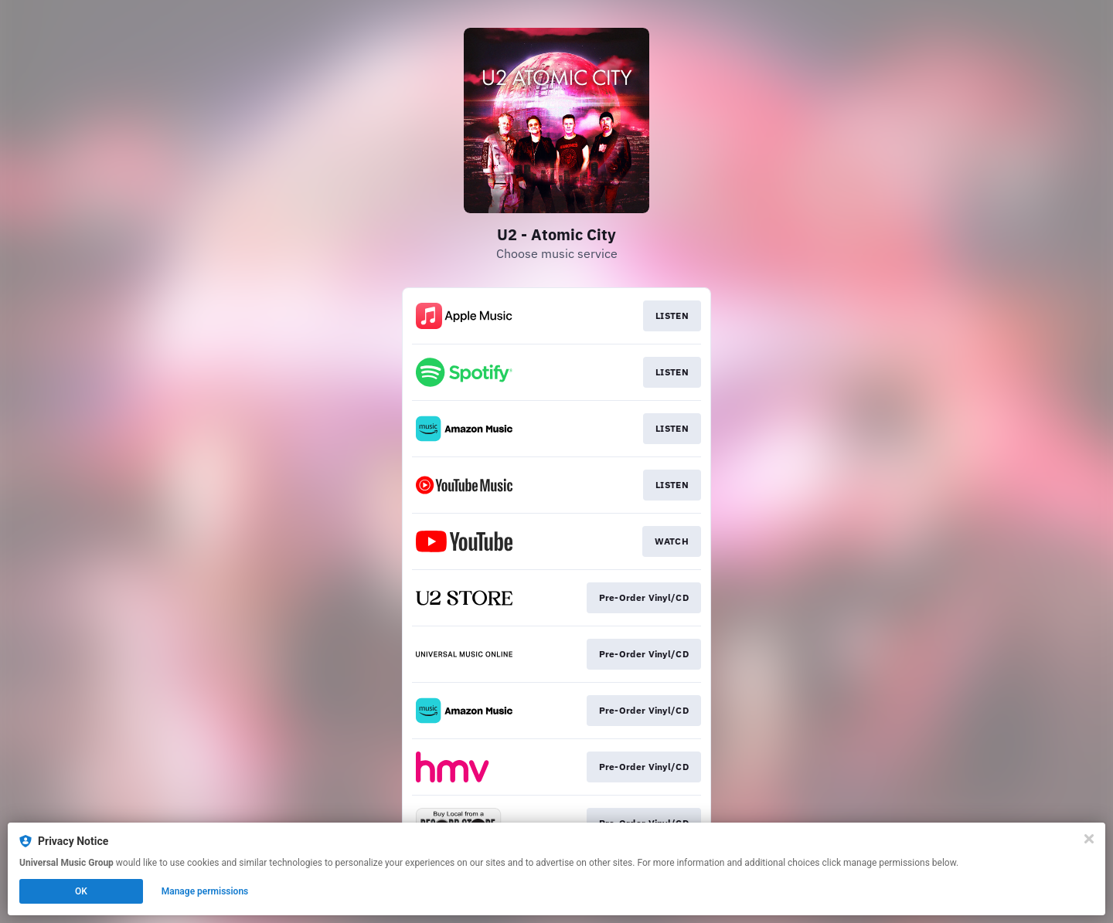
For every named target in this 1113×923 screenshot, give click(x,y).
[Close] (1089, 838)
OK (81, 891)
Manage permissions (205, 891)
